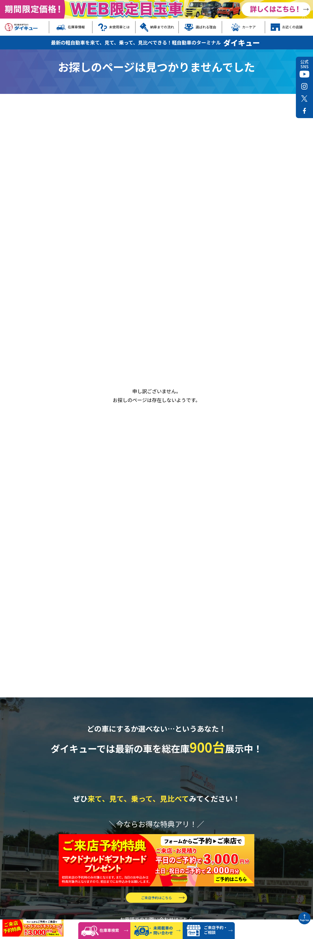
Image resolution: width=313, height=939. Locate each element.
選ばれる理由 (200, 27)
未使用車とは (114, 27)
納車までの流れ (157, 27)
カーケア (243, 27)
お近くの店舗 (286, 27)
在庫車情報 (70, 27)
